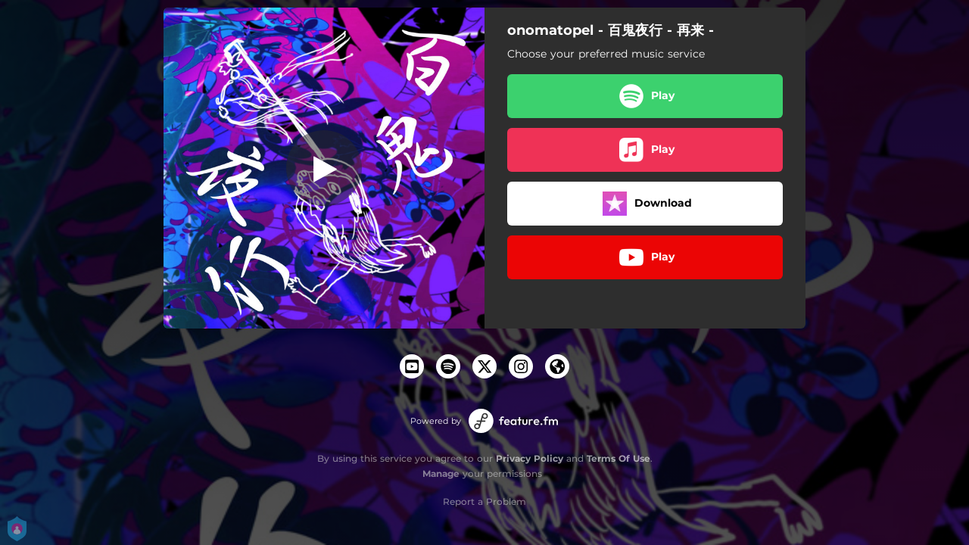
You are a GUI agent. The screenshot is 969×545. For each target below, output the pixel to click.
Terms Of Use (618, 458)
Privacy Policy (529, 458)
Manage (441, 473)
